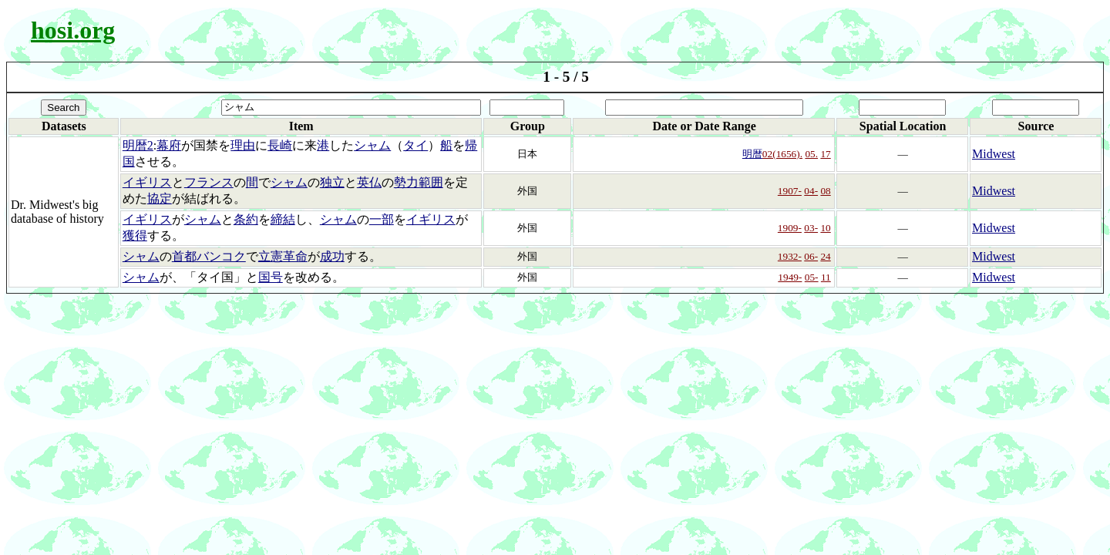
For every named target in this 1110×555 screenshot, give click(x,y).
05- (812, 277)
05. (811, 154)
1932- (790, 256)
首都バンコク (209, 256)
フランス (209, 182)
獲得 (135, 235)
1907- (790, 191)
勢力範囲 (418, 182)
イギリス (147, 182)
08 (825, 191)
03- (811, 228)
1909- (790, 228)
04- (811, 191)
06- (811, 256)
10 (825, 228)
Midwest (993, 153)
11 (826, 277)
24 (825, 256)
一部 (381, 219)
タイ (415, 145)
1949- (790, 277)
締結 (283, 219)
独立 (332, 182)
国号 (270, 277)
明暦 (752, 154)
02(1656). (782, 154)
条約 (246, 219)
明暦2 (138, 145)
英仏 (369, 182)
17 (825, 154)
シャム (372, 145)
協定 (159, 198)
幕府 (168, 145)
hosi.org (73, 30)
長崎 (279, 145)
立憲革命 (283, 256)
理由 (242, 145)
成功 (332, 256)
